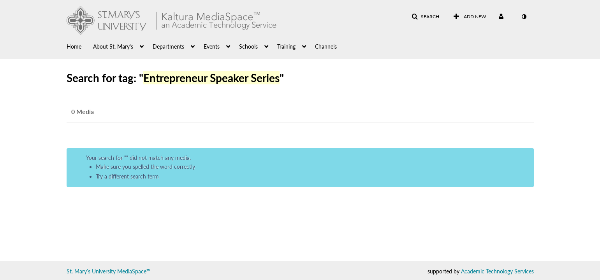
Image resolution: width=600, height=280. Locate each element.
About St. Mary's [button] (113, 46)
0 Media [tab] (82, 111)
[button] (425, 17)
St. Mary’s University (91, 271)
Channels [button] (326, 46)
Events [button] (212, 46)
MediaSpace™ (134, 271)
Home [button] (74, 46)
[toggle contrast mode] (524, 17)
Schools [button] (248, 46)
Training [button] (286, 46)
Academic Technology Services (497, 271)
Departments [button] (168, 46)
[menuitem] (80, 46)
